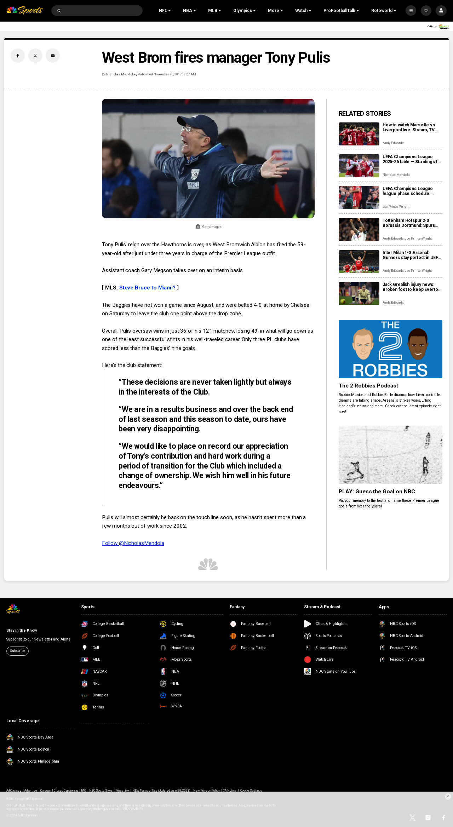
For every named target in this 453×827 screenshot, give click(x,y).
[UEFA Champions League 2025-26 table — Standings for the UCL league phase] (359, 165)
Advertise (30, 790)
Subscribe (17, 651)
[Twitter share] (35, 55)
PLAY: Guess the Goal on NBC (377, 491)
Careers (45, 790)
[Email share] (53, 55)
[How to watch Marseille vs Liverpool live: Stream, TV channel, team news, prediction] (359, 133)
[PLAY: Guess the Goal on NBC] (390, 455)
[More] (411, 10)
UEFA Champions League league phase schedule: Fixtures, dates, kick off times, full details (408, 191)
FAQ (83, 790)
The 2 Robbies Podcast (368, 386)
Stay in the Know (21, 630)
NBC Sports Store (101, 790)
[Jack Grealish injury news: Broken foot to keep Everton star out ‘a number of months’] (359, 293)
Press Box (122, 790)
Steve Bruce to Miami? (147, 288)
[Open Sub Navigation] (170, 10)
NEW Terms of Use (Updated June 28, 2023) (161, 790)
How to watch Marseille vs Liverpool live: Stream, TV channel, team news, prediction (409, 127)
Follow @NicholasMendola (133, 543)
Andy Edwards (393, 143)
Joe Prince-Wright (396, 206)
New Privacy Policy (206, 790)
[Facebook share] (18, 55)
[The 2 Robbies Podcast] (390, 349)
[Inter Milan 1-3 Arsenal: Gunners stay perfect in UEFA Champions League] (359, 261)
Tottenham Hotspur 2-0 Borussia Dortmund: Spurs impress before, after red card (409, 223)
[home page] (24, 11)
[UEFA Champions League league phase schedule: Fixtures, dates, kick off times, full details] (359, 197)
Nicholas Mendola (120, 74)
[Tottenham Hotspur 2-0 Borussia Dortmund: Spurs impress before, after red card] (359, 229)
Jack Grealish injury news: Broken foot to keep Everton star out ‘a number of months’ (412, 287)
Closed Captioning (66, 790)
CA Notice (229, 790)
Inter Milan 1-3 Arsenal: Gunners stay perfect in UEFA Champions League (412, 255)
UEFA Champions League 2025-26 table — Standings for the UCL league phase (412, 159)
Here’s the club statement (131, 365)
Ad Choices (13, 790)
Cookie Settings (251, 790)
